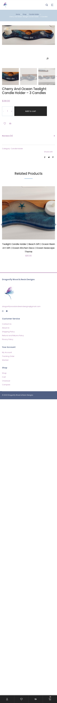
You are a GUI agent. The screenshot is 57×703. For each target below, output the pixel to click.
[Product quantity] (7, 111)
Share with (48, 152)
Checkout (6, 381)
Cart (4, 377)
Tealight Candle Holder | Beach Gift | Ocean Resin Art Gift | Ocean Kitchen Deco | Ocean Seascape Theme (28, 248)
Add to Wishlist (4, 123)
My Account (7, 352)
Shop (24, 14)
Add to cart (30, 111)
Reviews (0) (7, 136)
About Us (5, 328)
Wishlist (5, 360)
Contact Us (6, 324)
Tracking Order (8, 356)
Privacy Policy (7, 339)
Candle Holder (34, 14)
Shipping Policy (8, 332)
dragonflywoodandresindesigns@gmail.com (21, 306)
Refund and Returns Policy (13, 335)
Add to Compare (10, 123)
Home (18, 14)
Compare (6, 384)
